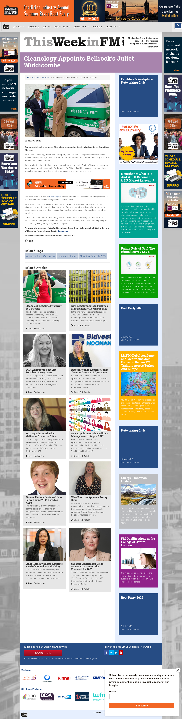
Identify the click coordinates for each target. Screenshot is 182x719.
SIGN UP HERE (43, 652)
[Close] (178, 670)
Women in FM (33, 256)
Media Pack (113, 27)
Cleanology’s (55, 197)
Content (19, 27)
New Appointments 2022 (93, 256)
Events (47, 27)
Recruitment (62, 27)
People (45, 77)
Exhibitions (81, 27)
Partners (97, 27)
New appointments (67, 256)
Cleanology (62, 231)
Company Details (102, 712)
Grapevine (33, 27)
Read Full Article (35, 328)
